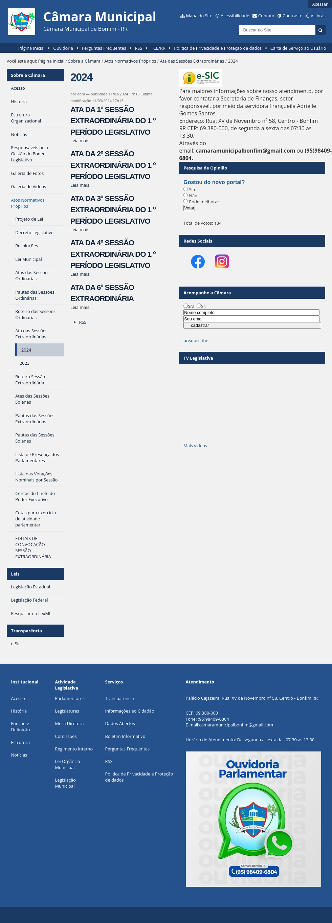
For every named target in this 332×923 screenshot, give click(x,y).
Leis (15, 574)
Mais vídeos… (197, 446)
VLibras (318, 16)
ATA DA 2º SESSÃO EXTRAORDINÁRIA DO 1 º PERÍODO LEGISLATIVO (112, 165)
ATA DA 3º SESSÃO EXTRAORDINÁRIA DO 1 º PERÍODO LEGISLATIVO (112, 209)
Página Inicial (31, 48)
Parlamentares (69, 698)
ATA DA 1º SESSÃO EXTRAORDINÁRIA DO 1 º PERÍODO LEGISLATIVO (112, 120)
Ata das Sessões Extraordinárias (192, 61)
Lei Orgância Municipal (67, 764)
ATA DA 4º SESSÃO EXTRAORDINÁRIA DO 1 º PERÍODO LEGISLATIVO (112, 254)
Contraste (292, 16)
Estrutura (20, 742)
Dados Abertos (120, 723)
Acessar (320, 4)
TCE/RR (158, 48)
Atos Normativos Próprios (130, 61)
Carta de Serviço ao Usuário (298, 48)
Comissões (65, 736)
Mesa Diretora (69, 723)
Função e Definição (20, 726)
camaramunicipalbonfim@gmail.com (236, 725)
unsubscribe (195, 340)
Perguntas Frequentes (104, 48)
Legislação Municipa (65, 783)
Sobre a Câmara (84, 61)
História (19, 711)
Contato (266, 16)
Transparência (26, 631)
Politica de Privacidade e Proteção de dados (218, 48)
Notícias (19, 755)
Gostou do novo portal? (214, 182)
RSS (138, 48)
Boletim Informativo (125, 736)
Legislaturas (67, 711)
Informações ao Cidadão (129, 711)
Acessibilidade (235, 16)
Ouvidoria (63, 48)
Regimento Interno (74, 749)
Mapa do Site (199, 16)
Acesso (18, 698)
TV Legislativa (198, 358)
